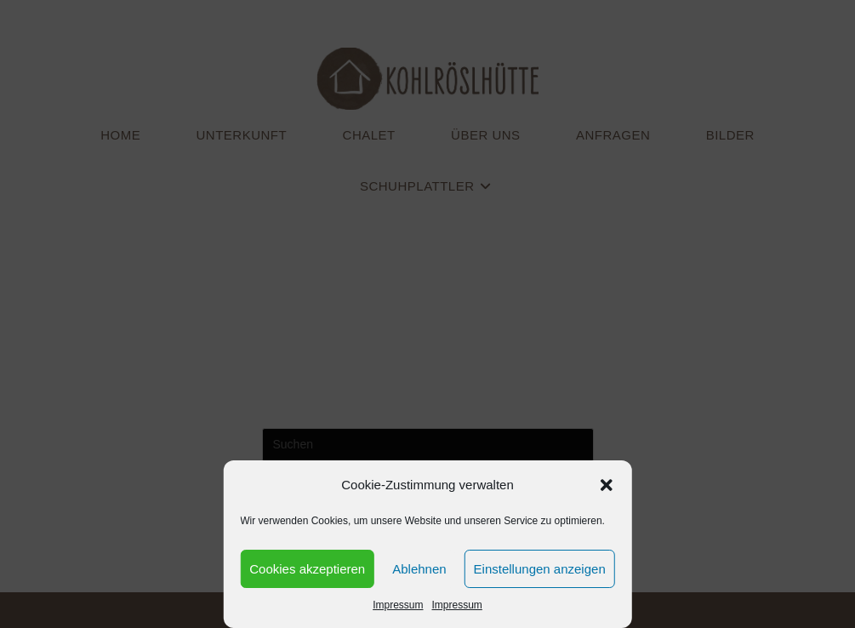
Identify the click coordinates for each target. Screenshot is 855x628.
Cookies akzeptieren (307, 569)
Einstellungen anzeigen (540, 569)
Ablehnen (419, 569)
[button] (606, 485)
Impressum (398, 605)
